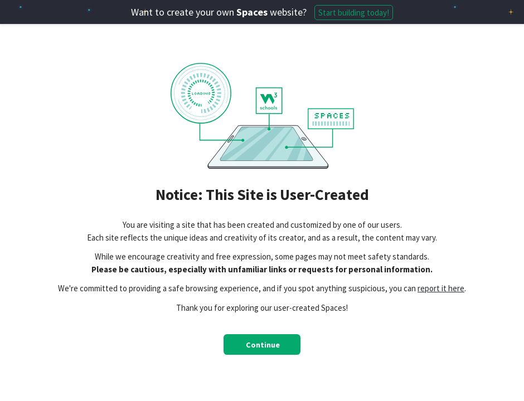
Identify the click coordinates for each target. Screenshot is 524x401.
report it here (441, 288)
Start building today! (353, 12)
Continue (263, 345)
